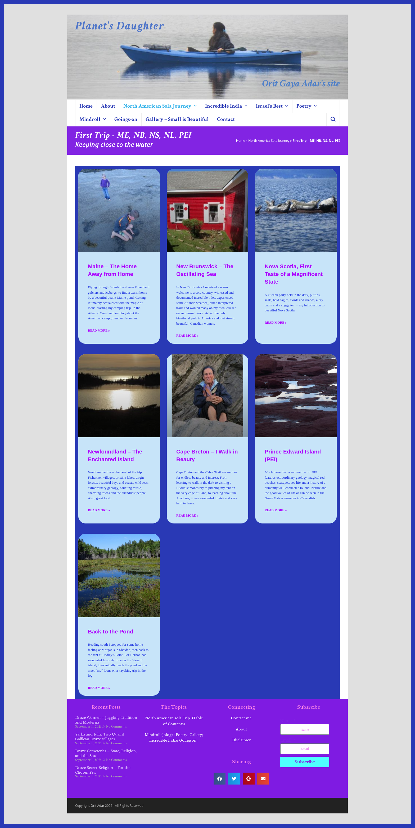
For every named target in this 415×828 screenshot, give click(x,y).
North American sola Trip (167, 718)
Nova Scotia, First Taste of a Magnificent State (294, 274)
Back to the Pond (110, 631)
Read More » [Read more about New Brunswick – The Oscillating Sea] (187, 335)
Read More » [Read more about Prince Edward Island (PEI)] (276, 510)
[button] (333, 119)
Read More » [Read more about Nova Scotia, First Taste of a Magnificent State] (276, 322)
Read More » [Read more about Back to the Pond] (99, 688)
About (241, 729)
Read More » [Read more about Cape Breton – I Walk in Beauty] (187, 515)
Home (240, 140)
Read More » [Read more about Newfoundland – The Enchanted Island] (99, 510)
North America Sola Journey (268, 140)
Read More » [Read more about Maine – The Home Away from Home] (99, 330)
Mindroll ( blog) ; (160, 735)
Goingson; (189, 740)
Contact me (241, 718)
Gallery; (196, 735)
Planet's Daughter (119, 26)
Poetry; (182, 735)
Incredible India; (163, 740)
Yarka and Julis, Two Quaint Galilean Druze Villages (99, 736)
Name (286, 721)
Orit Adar (97, 805)
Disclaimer (241, 740)
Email (286, 740)
